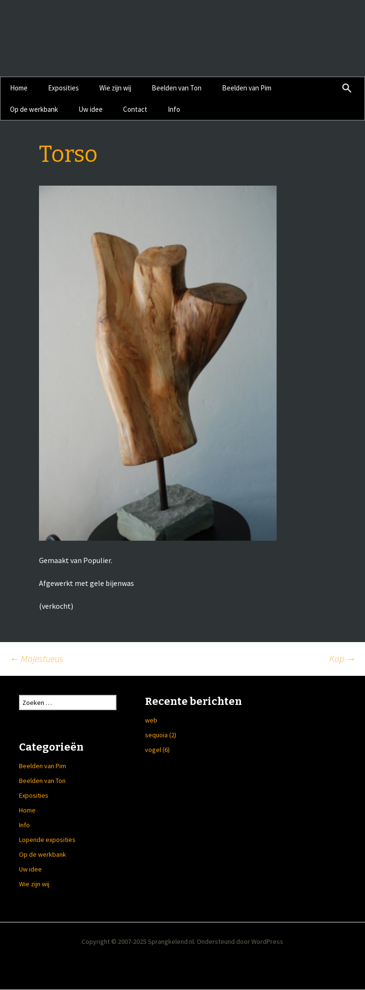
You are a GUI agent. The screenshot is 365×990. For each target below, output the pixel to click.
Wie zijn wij (115, 87)
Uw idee (90, 109)
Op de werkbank (34, 109)
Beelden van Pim (246, 87)
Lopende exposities (47, 839)
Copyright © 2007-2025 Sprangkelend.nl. (139, 941)
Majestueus (36, 658)
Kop (342, 658)
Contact (135, 109)
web (151, 720)
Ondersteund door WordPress (240, 941)
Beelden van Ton (177, 87)
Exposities (63, 87)
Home (19, 87)
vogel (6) (157, 749)
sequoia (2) (160, 735)
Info (174, 109)
